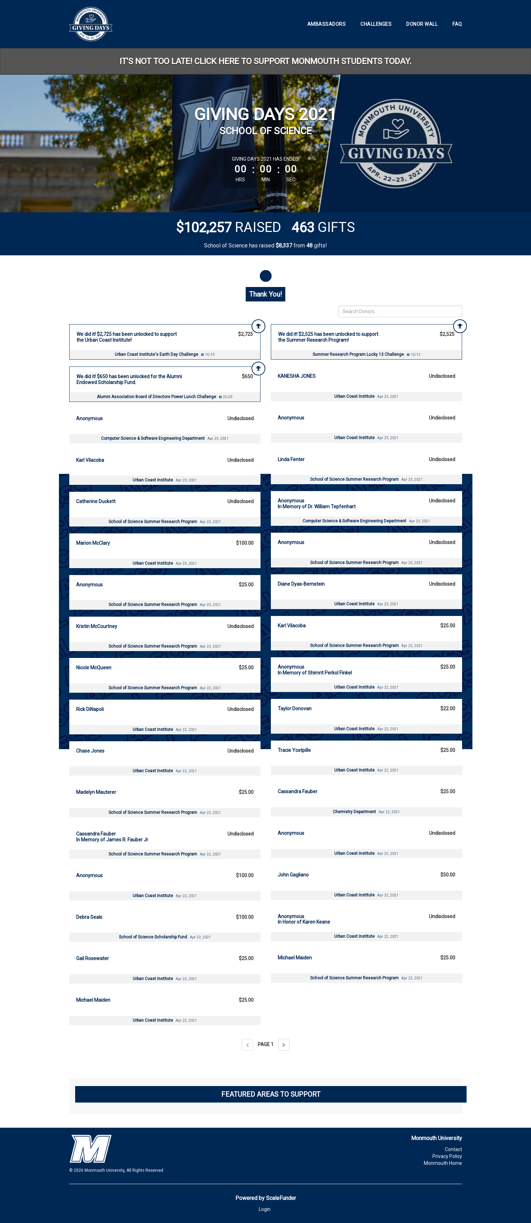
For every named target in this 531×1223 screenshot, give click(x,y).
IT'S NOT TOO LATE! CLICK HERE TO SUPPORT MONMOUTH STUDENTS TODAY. (265, 61)
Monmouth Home (443, 1163)
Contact (453, 1149)
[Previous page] (247, 1045)
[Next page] (283, 1045)
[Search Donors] (400, 311)
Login (264, 1209)
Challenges (375, 24)
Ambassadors (326, 24)
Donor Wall (422, 24)
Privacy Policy (447, 1156)
